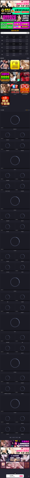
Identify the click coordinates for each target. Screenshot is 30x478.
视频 (2, 40)
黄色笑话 (20, 51)
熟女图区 (20, 48)
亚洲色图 (14, 46)
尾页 (19, 437)
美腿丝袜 (7, 48)
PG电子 (7, 36)
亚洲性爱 (7, 43)
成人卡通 (20, 43)
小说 (2, 50)
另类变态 (27, 44)
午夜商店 (14, 53)
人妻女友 (20, 50)
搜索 (27, 32)
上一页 (13, 437)
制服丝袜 (7, 44)
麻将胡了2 (7, 37)
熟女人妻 (7, 41)
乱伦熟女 (20, 44)
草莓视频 (20, 53)
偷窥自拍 (7, 46)
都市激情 (7, 50)
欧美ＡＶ (20, 39)
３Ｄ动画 (27, 39)
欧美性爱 (27, 43)
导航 (2, 54)
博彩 (2, 36)
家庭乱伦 (14, 50)
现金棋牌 (20, 37)
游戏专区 (27, 36)
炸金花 (14, 37)
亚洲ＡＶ (7, 39)
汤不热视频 (26, 53)
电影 (2, 43)
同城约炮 (7, 53)
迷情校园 (7, 51)
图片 (2, 47)
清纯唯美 (14, 48)
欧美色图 (20, 46)
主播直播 (20, 41)
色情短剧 (14, 55)
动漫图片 (27, 46)
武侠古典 (27, 50)
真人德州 (14, 36)
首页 (10, 437)
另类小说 (14, 51)
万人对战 (20, 36)
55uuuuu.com (15, 31)
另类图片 (27, 48)
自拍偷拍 (14, 39)
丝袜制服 (14, 41)
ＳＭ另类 (27, 41)
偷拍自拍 (14, 43)
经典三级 (14, 44)
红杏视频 (7, 55)
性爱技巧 (27, 51)
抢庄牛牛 (27, 37)
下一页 (16, 437)
